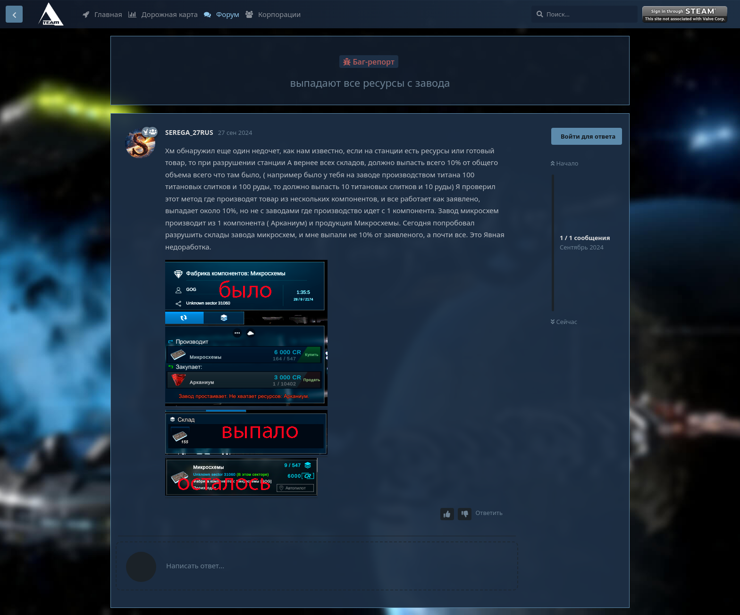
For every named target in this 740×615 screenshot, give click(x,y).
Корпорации (273, 14)
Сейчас (564, 321)
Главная (102, 14)
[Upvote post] (447, 514)
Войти (685, 14)
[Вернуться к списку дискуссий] (14, 14)
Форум (221, 14)
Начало (565, 163)
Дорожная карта (163, 14)
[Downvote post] (465, 514)
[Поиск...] (584, 14)
